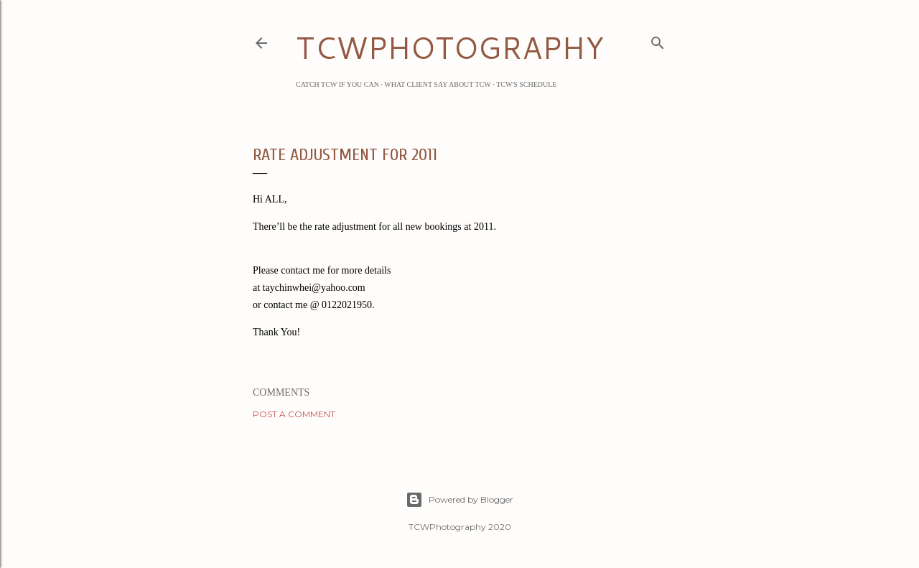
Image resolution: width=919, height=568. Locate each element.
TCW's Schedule (526, 84)
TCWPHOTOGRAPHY (450, 47)
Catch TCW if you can (337, 84)
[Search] (657, 40)
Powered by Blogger (459, 499)
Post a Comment (294, 414)
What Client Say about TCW (437, 84)
